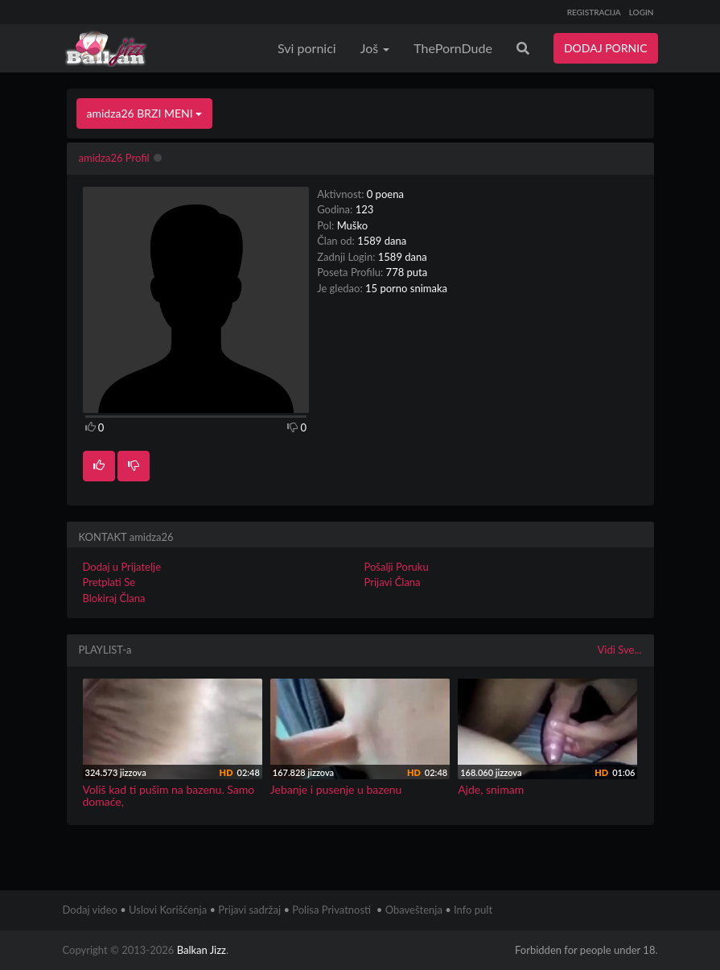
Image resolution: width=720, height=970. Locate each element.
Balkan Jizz (201, 949)
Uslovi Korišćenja (168, 909)
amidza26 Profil (114, 157)
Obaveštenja (413, 909)
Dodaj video (90, 909)
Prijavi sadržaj (249, 909)
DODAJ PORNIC (606, 48)
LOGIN (641, 12)
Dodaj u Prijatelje (122, 566)
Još (375, 48)
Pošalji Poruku (396, 566)
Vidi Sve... (620, 649)
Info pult (473, 909)
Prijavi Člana (392, 582)
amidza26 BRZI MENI (145, 113)
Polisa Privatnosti (331, 909)
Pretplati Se (109, 582)
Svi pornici (307, 48)
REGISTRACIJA (594, 12)
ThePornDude (452, 48)
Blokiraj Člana (114, 598)
